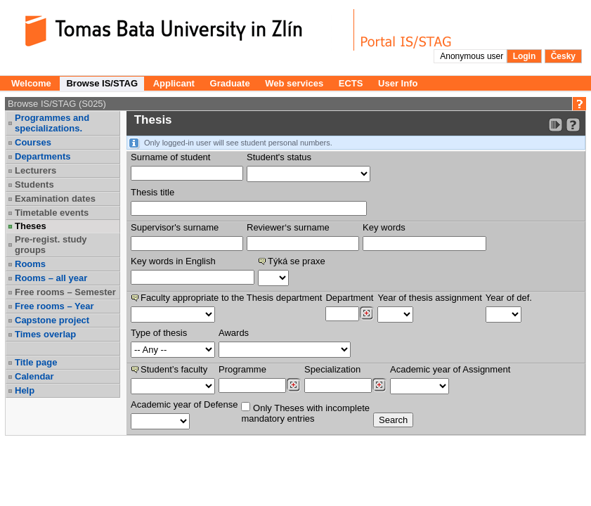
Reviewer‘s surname (288, 227)
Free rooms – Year (54, 306)
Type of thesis (159, 332)
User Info (397, 83)
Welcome (31, 83)
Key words (384, 227)
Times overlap (45, 334)
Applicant (174, 83)
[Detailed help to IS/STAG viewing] (573, 124)
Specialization (332, 369)
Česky (563, 56)
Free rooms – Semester (65, 292)
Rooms (30, 264)
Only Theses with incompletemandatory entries (305, 413)
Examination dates (55, 198)
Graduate (230, 83)
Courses (33, 142)
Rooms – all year (51, 278)
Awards (234, 332)
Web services (294, 83)
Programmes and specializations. (52, 123)
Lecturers (35, 170)
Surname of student (170, 157)
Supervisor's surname (175, 227)
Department (349, 297)
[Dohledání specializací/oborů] (379, 385)
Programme (242, 369)
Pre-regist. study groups (51, 244)
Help (24, 390)
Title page (36, 362)
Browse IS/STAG (102, 83)
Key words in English (173, 261)
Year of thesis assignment (429, 297)
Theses (30, 226)
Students (34, 184)
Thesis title (152, 192)
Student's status (279, 157)
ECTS (351, 83)
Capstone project (52, 320)
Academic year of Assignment (450, 369)
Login (524, 56)
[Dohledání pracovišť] (366, 313)
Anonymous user (472, 56)
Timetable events (52, 212)
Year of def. (509, 297)
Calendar (34, 376)
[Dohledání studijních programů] (293, 385)
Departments (42, 156)
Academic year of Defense (184, 404)
